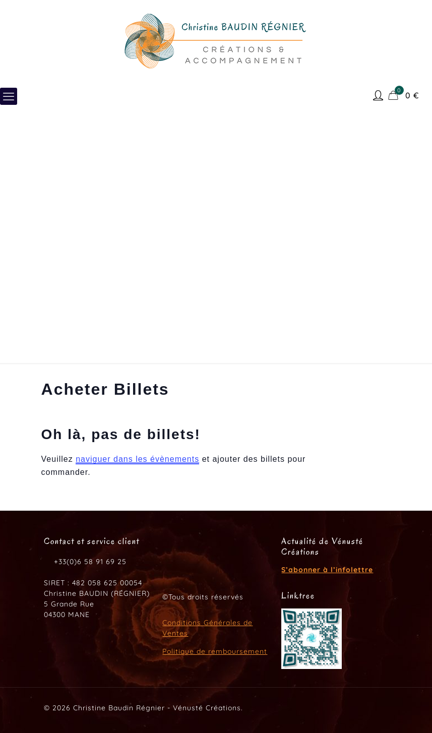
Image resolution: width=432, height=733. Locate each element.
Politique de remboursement (214, 651)
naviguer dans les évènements (137, 459)
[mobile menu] (8, 96)
